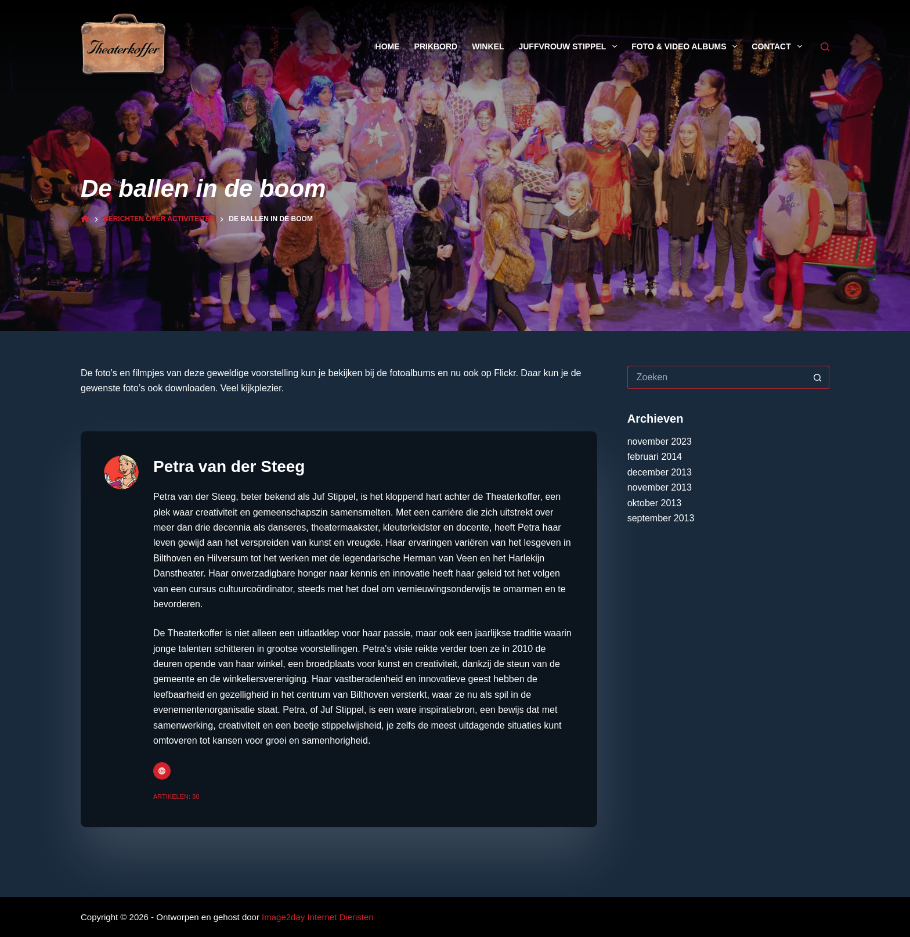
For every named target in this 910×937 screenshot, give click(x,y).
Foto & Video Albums (686, 46)
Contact (779, 46)
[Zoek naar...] (716, 377)
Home (387, 46)
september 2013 (661, 518)
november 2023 (659, 441)
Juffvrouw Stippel (570, 46)
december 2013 (659, 472)
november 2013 (659, 487)
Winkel (488, 46)
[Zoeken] (825, 46)
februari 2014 (654, 457)
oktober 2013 (654, 503)
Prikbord (436, 46)
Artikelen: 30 (176, 796)
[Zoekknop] (817, 377)
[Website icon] (162, 771)
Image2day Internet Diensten (318, 917)
